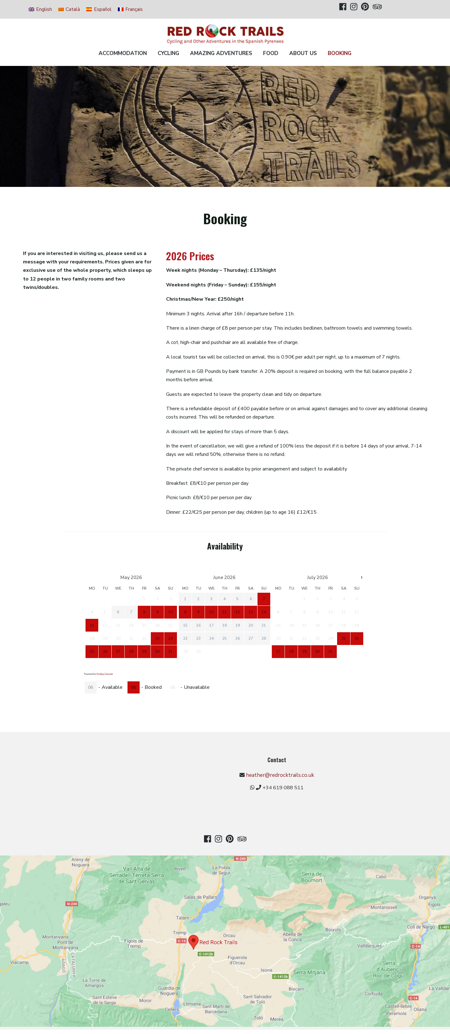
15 (185, 625)
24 (211, 638)
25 (224, 638)
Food (270, 53)
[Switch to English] (40, 9)
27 (250, 638)
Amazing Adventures (221, 53)
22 (185, 638)
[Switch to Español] (98, 9)
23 (198, 638)
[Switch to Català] (69, 9)
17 (211, 625)
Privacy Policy (224, 1022)
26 (237, 638)
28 (264, 638)
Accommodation (123, 53)
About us (303, 53)
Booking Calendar (105, 674)
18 (224, 625)
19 (237, 625)
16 (198, 625)
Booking (339, 53)
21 (264, 625)
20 (250, 625)
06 (90, 687)
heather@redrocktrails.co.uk (228, 778)
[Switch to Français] (130, 9)
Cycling (168, 53)
